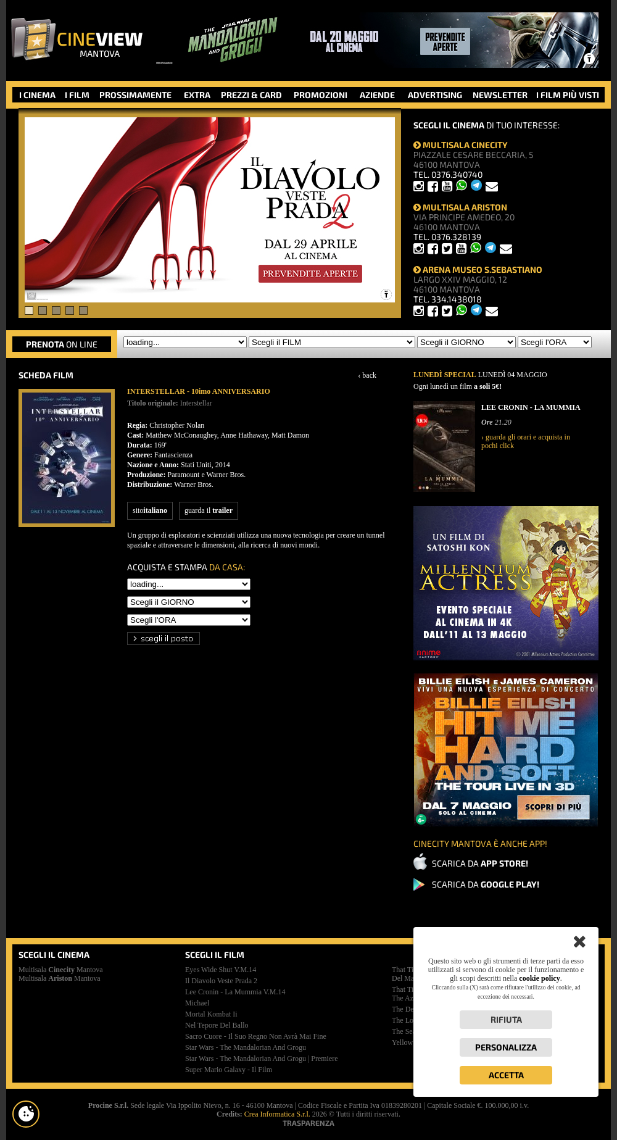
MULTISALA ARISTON (460, 207)
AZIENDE (377, 94)
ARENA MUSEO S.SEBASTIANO (477, 269)
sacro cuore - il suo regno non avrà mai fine (255, 1036)
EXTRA (197, 94)
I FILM (77, 94)
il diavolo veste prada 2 (221, 980)
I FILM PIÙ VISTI (567, 94)
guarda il (208, 510)
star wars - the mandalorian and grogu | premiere (261, 1058)
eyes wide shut (220, 969)
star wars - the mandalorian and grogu (245, 1047)
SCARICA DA (480, 863)
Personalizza (506, 1047)
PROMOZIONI (320, 94)
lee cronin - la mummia (235, 992)
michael (197, 1003)
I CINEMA (37, 94)
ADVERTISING (435, 94)
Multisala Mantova (61, 969)
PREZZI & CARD (251, 94)
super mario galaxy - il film (228, 1069)
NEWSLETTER (500, 94)
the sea (404, 1031)
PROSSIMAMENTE (135, 94)
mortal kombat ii (211, 1014)
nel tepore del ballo (217, 1025)
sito (150, 510)
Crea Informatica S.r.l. (277, 1114)
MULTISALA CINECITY (460, 144)
